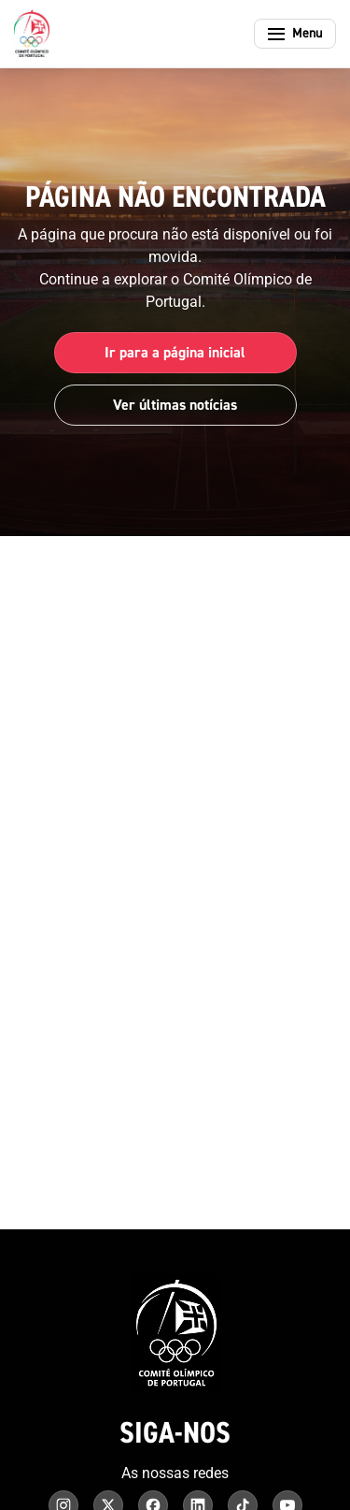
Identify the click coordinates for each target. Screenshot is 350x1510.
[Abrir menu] (295, 34)
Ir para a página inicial (175, 352)
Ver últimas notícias (175, 405)
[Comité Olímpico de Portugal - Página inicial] (31, 33)
